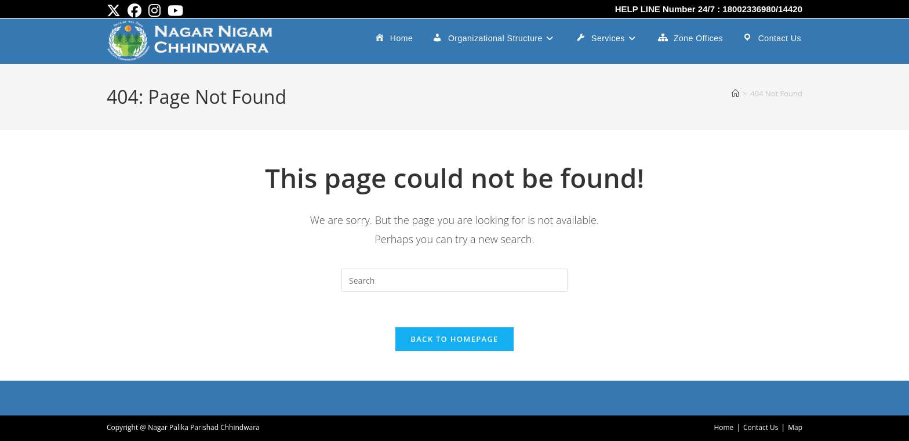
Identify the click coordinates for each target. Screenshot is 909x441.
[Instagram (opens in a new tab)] (154, 10)
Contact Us (761, 427)
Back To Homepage (454, 339)
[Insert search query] (454, 280)
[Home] (735, 93)
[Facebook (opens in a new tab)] (134, 10)
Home (723, 427)
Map (795, 427)
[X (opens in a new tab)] (115, 10)
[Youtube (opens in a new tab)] (175, 10)
